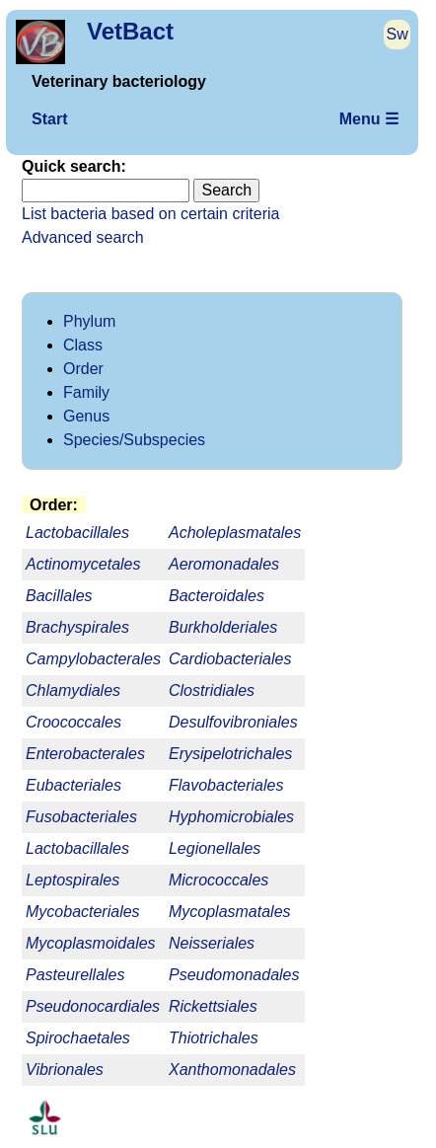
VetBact (130, 31)
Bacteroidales (216, 595)
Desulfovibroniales (233, 722)
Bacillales (59, 595)
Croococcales (73, 722)
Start (49, 119)
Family (86, 392)
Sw (397, 34)
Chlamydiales (73, 690)
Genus (86, 416)
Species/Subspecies (134, 439)
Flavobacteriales (226, 785)
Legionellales (214, 848)
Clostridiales (211, 690)
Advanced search (83, 237)
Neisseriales (211, 943)
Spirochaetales (78, 1038)
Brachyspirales (77, 627)
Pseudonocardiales (93, 1006)
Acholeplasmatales (235, 532)
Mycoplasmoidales (91, 943)
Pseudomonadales (234, 974)
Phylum (89, 321)
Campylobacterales (93, 659)
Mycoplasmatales (230, 911)
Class (83, 345)
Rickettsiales (213, 1006)
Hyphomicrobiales (231, 816)
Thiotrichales (213, 1038)
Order (83, 368)
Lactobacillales (77, 848)
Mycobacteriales (83, 911)
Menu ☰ (369, 119)
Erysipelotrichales (230, 753)
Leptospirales (72, 880)
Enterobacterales (85, 753)
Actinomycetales (83, 564)
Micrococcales (218, 880)
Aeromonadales (224, 564)
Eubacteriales (73, 785)
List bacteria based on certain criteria (150, 213)
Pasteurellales (75, 974)
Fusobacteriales (81, 816)
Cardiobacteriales (230, 659)
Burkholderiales (223, 627)
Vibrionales (65, 1069)
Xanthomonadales (232, 1069)
